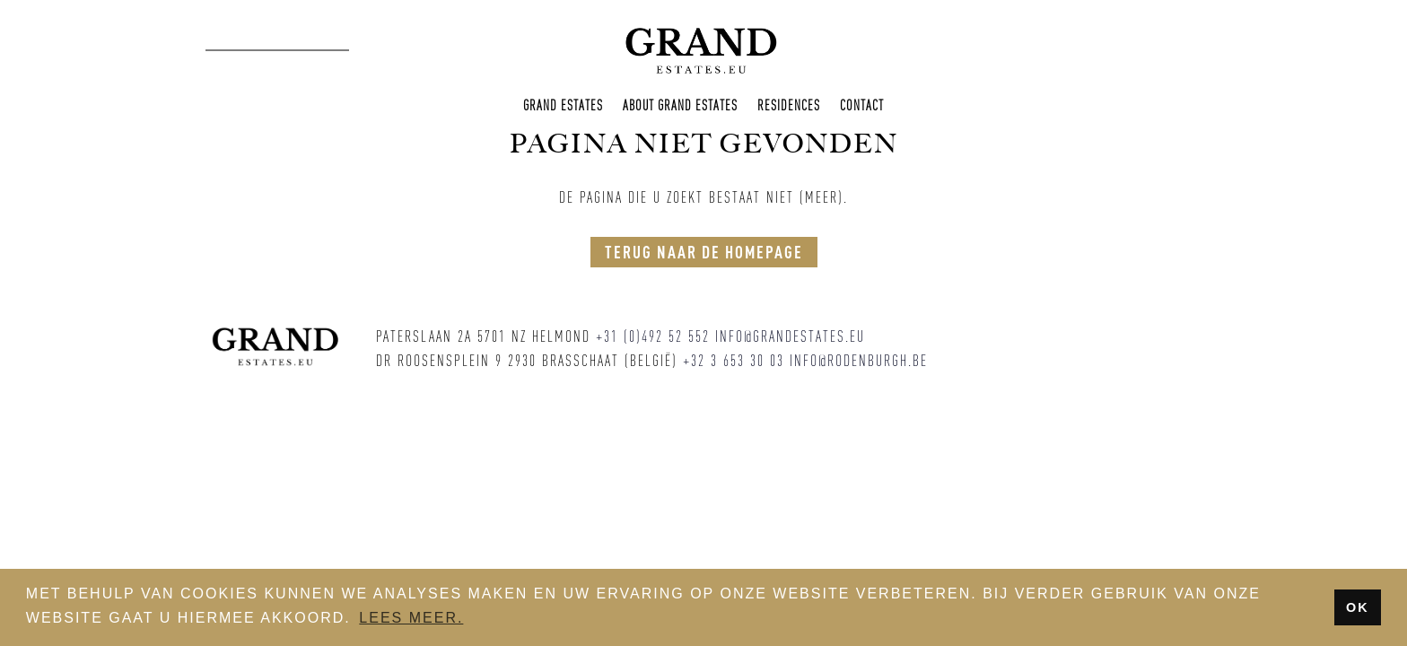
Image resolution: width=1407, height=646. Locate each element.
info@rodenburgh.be (859, 361)
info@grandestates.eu (790, 336)
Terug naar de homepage (704, 252)
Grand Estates (563, 105)
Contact (862, 105)
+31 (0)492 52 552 (653, 336)
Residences (788, 105)
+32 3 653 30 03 (733, 361)
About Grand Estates (680, 105)
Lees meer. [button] (411, 617)
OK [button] (1357, 607)
